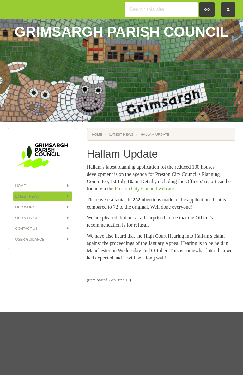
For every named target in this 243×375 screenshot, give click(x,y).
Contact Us (42, 228)
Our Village (42, 217)
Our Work (42, 207)
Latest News (42, 196)
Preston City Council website (144, 188)
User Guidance (42, 239)
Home (42, 185)
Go (207, 9)
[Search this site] (161, 9)
